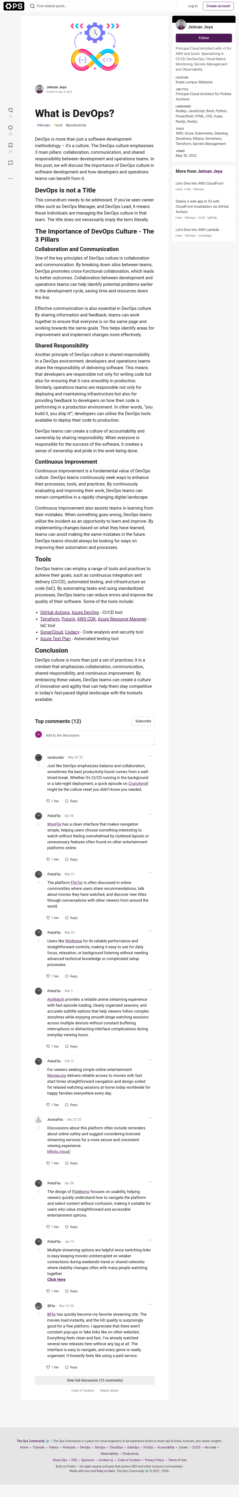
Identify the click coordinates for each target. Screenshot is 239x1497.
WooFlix (54, 824)
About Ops (60, 1460)
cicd (58, 125)
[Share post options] (10, 178)
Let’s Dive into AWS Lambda (203, 233)
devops (43, 125)
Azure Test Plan (55, 638)
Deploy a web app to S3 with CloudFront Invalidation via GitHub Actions (203, 209)
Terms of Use (177, 1460)
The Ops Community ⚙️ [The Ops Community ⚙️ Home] (33, 1441)
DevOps (85, 1447)
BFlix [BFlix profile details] (51, 1306)
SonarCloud (51, 632)
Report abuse (109, 1390)
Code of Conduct (82, 1390)
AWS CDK (86, 619)
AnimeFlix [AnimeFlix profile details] (55, 1120)
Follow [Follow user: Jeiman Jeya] (204, 38)
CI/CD (196, 1447)
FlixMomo (81, 1191)
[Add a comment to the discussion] (99, 738)
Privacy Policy (154, 1460)
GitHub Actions (55, 612)
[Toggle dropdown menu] (150, 755)
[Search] (32, 6)
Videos (53, 1447)
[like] (53, 801)
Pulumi (68, 619)
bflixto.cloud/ (58, 1151)
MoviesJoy (56, 1075)
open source (92, 1466)
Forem (71, 1466)
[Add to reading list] (11, 148)
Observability (109, 1453)
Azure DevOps (85, 612)
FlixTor (77, 882)
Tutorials (39, 1447)
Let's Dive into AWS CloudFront (203, 186)
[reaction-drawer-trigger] (10, 113)
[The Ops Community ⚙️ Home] (14, 6)
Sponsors (87, 1460)
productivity (76, 125)
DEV (134, 1466)
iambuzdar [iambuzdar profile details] (55, 757)
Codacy (72, 632)
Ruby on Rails (106, 1471)
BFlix (51, 1314)
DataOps (133, 1447)
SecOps (100, 1447)
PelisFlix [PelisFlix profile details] (54, 816)
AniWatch (55, 999)
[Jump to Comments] (11, 130)
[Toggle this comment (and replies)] (39, 765)
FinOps (148, 1447)
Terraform (50, 619)
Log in (193, 6)
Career (183, 1447)
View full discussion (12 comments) (95, 1380)
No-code (210, 1447)
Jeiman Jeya (56, 87)
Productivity (130, 1453)
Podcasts (69, 1447)
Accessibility (165, 1447)
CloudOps (116, 1447)
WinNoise (73, 941)
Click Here (56, 1279)
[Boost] (11, 162)
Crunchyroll (138, 783)
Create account (218, 6)
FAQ (74, 1460)
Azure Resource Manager (122, 619)
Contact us (105, 1460)
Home (24, 1447)
